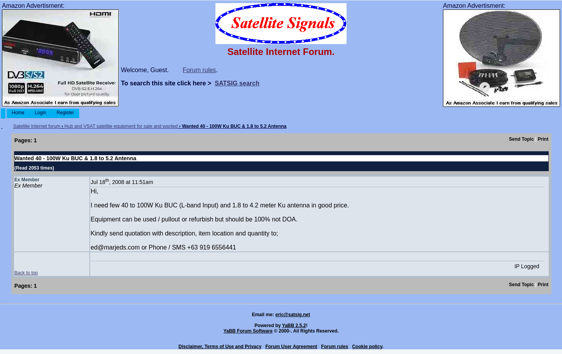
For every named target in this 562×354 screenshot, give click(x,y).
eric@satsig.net (292, 314)
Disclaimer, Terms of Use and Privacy (219, 346)
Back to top (26, 273)
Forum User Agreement (291, 346)
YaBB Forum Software (247, 331)
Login (41, 112)
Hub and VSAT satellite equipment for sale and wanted (121, 126)
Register (65, 112)
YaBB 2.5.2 (294, 325)
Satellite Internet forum (36, 126)
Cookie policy (367, 346)
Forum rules (199, 70)
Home (18, 112)
